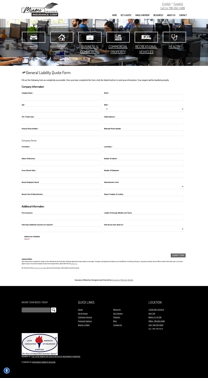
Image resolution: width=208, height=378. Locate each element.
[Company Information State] (144, 109)
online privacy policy (40, 268)
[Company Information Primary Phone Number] (62, 133)
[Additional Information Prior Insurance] (62, 217)
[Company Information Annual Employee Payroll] (62, 187)
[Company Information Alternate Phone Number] (144, 133)
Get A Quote (83, 313)
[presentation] (46, 245)
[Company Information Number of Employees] (144, 175)
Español (178, 3)
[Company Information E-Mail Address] (144, 121)
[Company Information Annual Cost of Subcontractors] (62, 199)
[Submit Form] (178, 255)
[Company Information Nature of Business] (62, 163)
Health (174, 40)
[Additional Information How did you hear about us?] (144, 229)
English (166, 3)
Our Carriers (118, 313)
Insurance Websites (83, 280)
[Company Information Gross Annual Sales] (62, 175)
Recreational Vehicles (146, 43)
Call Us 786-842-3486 (172, 8)
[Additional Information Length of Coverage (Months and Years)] (144, 217)
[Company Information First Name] (62, 151)
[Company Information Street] (144, 97)
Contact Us (117, 325)
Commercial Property (118, 43)
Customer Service (85, 317)
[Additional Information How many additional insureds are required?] (62, 229)
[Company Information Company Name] (62, 97)
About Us (117, 310)
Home (61, 40)
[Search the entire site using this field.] (36, 310)
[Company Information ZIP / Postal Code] (62, 121)
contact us (74, 264)
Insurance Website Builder (122, 280)
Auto (33, 40)
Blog (115, 321)
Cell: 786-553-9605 (155, 325)
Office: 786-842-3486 (156, 321)
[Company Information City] (62, 109)
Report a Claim (84, 325)
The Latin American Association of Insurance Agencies (55, 356)
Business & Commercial (90, 43)
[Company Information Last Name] (144, 151)
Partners (116, 317)
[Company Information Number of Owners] (144, 163)
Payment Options (85, 321)
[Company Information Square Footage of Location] (144, 199)
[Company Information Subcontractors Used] (144, 186)
